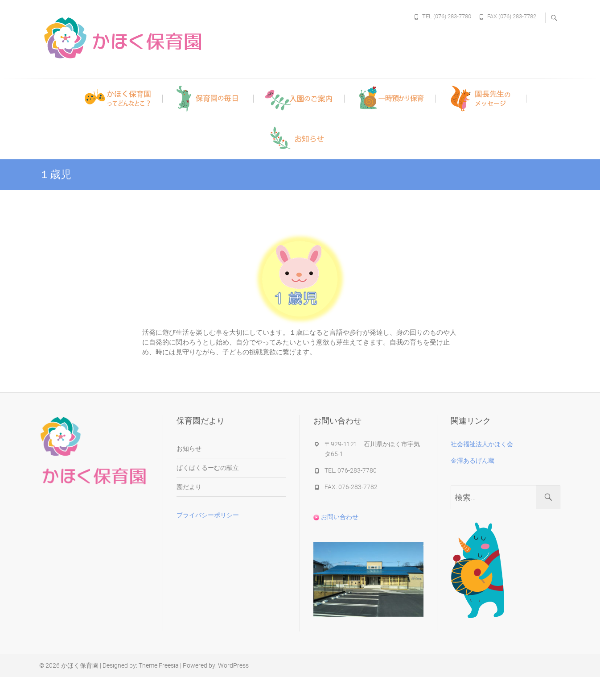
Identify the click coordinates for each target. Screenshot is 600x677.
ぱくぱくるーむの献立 (208, 467)
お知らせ (189, 448)
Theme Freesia (159, 665)
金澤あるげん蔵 (472, 460)
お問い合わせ (335, 516)
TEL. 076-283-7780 (351, 470)
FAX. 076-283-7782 (351, 486)
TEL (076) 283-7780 (446, 16)
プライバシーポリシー (208, 515)
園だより (189, 486)
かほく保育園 (80, 665)
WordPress (233, 665)
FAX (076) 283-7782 (511, 16)
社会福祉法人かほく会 (482, 444)
